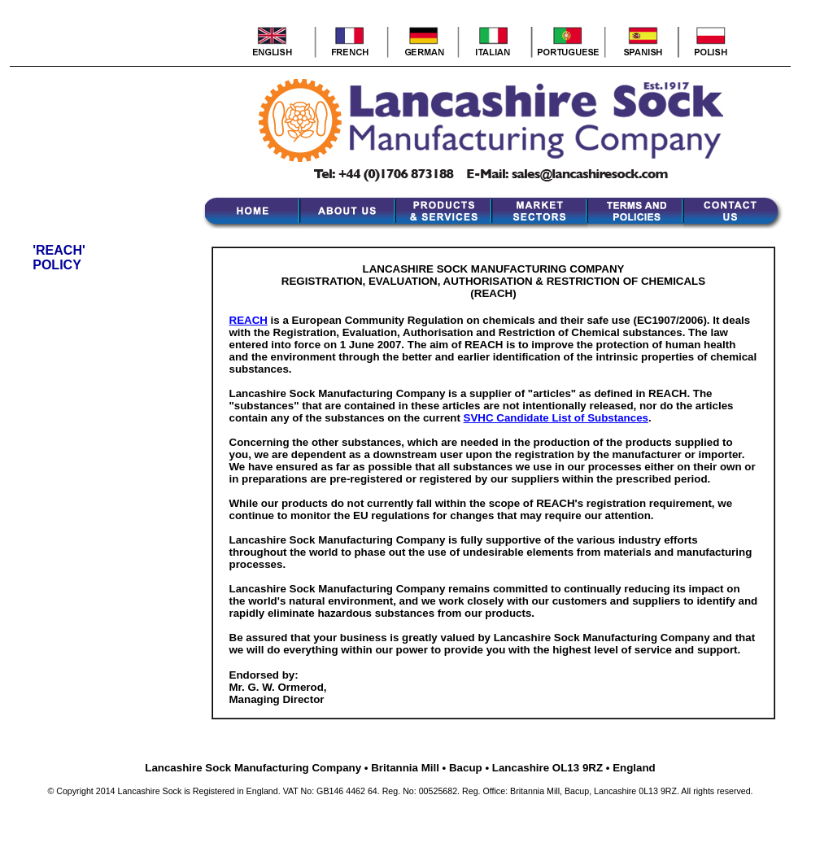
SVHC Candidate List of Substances (556, 418)
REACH (248, 320)
